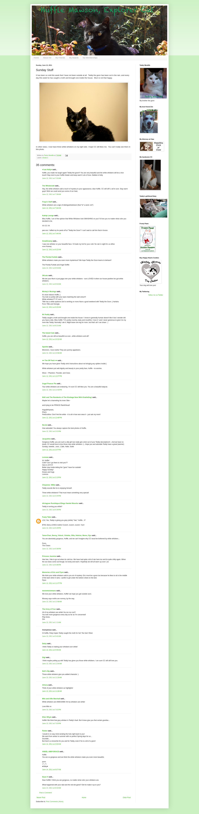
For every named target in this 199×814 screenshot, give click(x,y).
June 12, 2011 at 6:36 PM (51, 549)
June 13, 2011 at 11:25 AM (52, 677)
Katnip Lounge (48, 216)
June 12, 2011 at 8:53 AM (51, 268)
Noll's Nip (46, 671)
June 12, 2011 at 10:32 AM (52, 339)
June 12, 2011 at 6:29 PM (51, 528)
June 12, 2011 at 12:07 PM (52, 376)
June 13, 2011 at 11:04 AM (52, 664)
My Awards (74, 58)
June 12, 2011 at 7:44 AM (51, 208)
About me (47, 58)
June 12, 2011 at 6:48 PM (51, 565)
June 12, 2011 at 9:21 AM (51, 326)
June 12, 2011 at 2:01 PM (51, 431)
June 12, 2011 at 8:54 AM (51, 284)
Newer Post (41, 797)
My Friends (60, 58)
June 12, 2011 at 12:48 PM (52, 418)
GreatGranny (47, 241)
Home (36, 58)
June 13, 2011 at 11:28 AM (52, 691)
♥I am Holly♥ (47, 170)
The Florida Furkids (49, 257)
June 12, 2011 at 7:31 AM (51, 178)
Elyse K (45, 777)
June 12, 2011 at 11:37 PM (52, 583)
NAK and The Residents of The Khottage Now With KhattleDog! (67, 397)
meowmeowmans (49, 591)
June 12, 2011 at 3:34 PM (51, 496)
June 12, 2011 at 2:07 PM (51, 450)
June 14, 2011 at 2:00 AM (51, 744)
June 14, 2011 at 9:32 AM (51, 788)
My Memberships (90, 58)
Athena (45, 685)
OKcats (45, 275)
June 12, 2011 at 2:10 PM (51, 477)
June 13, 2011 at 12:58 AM (52, 602)
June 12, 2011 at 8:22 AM (51, 250)
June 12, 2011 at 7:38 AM (51, 194)
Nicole (44, 425)
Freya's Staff (47, 202)
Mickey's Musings (49, 292)
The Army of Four (49, 609)
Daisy (44, 644)
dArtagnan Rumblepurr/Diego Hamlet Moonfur (60, 503)
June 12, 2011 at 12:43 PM (52, 390)
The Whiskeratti (48, 186)
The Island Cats (48, 333)
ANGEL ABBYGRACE (50, 752)
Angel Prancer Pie (49, 384)
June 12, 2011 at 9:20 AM (51, 307)
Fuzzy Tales (46, 517)
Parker (44, 731)
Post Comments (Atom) (54, 802)
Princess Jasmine (49, 556)
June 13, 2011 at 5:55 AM (51, 650)
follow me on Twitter (155, 295)
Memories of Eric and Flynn (53, 572)
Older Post (127, 797)
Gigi (43, 657)
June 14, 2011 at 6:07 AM (51, 770)
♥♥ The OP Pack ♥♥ (49, 360)
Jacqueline (46, 439)
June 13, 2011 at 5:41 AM (51, 636)
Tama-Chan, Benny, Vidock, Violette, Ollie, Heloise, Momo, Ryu (66, 535)
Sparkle (45, 347)
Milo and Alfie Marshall (51, 699)
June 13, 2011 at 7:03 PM (51, 723)
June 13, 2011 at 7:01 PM (51, 710)
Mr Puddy (46, 314)
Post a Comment (45, 793)
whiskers (45, 158)
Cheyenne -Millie (48, 485)
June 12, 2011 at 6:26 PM (51, 510)
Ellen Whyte (47, 717)
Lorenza (45, 457)
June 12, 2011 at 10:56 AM (52, 353)
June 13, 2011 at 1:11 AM (51, 622)
